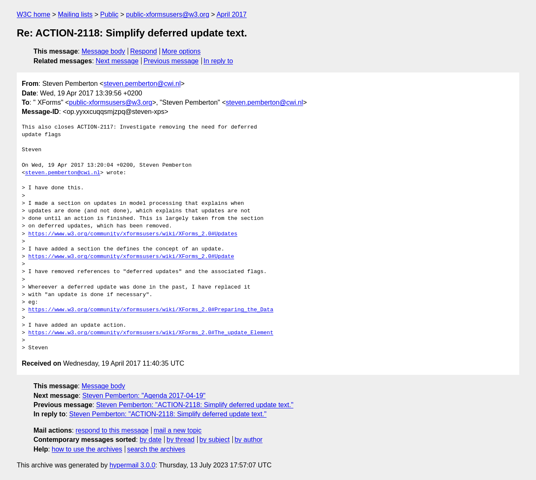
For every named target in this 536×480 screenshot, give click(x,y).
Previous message (171, 61)
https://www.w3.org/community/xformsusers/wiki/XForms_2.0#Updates (132, 234)
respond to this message (111, 430)
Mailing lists (75, 14)
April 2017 (231, 14)
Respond (143, 51)
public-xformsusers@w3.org (167, 14)
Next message (117, 61)
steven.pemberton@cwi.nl (141, 83)
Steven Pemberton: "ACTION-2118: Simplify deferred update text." (194, 404)
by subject (214, 439)
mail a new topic (178, 430)
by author (248, 439)
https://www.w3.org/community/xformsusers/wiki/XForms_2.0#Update (131, 257)
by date (150, 439)
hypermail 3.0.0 (132, 465)
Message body (103, 51)
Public (109, 14)
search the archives (156, 449)
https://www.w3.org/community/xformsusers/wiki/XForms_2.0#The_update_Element (150, 333)
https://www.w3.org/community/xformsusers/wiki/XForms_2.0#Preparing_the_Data (150, 310)
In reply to (218, 61)
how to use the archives (87, 449)
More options (181, 51)
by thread (181, 439)
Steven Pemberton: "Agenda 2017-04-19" (144, 395)
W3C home (33, 14)
